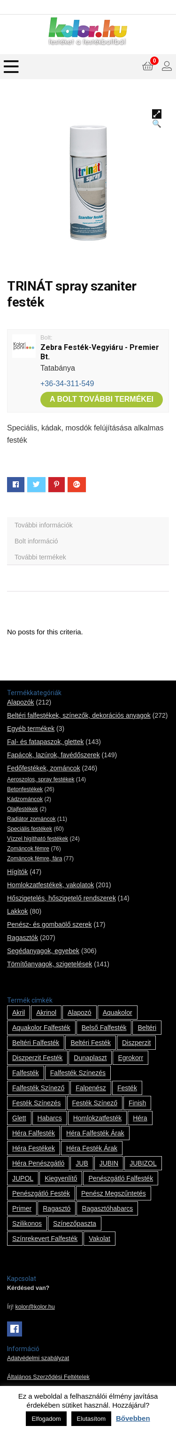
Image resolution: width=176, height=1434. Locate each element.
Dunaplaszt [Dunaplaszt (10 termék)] (90, 1057)
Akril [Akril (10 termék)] (18, 1012)
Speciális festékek (29, 829)
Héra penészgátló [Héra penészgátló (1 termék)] (38, 1163)
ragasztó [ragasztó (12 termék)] (56, 1208)
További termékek (40, 557)
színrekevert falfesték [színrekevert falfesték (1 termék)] (44, 1238)
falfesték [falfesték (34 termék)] (25, 1073)
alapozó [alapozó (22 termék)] (80, 1012)
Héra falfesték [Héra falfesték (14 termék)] (33, 1133)
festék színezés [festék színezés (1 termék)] (36, 1103)
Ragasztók (22, 937)
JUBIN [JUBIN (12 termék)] (108, 1163)
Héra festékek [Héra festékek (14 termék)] (33, 1148)
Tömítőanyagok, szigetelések (49, 964)
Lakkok (17, 911)
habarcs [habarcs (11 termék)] (50, 1118)
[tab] (88, 525)
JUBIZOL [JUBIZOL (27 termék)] (143, 1163)
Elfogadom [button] (46, 1418)
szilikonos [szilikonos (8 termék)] (27, 1223)
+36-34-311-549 (67, 384)
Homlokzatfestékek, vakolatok (50, 885)
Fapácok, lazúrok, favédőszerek (53, 755)
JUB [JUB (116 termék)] (82, 1163)
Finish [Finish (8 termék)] (137, 1103)
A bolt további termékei (101, 399)
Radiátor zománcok (31, 819)
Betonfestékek (25, 789)
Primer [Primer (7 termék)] (21, 1208)
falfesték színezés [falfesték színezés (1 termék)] (78, 1073)
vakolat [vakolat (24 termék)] (99, 1238)
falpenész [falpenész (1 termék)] (91, 1088)
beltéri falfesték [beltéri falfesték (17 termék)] (35, 1042)
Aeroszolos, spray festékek (40, 779)
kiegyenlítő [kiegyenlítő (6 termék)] (61, 1178)
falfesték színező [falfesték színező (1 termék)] (38, 1088)
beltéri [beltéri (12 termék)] (147, 1027)
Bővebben (133, 1418)
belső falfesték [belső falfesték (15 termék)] (104, 1027)
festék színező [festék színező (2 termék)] (95, 1103)
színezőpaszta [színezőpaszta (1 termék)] (74, 1223)
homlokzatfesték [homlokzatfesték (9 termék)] (97, 1118)
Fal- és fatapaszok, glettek (45, 741)
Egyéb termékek (30, 728)
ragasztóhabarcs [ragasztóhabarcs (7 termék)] (107, 1208)
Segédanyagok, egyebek (43, 951)
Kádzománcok (25, 799)
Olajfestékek (22, 809)
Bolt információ (36, 541)
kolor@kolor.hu (35, 1307)
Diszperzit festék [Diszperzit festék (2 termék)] (37, 1057)
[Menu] (11, 66)
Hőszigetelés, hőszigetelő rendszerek (61, 898)
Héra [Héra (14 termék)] (140, 1118)
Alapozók (20, 702)
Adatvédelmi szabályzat (38, 1358)
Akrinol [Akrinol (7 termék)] (46, 1012)
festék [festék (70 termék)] (127, 1088)
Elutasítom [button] (91, 1418)
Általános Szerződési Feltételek (48, 1377)
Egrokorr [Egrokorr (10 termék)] (130, 1057)
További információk (44, 525)
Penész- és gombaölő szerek (49, 924)
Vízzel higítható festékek (37, 838)
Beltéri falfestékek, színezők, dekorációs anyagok (79, 715)
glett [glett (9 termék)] (19, 1118)
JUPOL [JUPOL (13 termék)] (22, 1178)
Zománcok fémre (28, 848)
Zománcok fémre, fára (34, 858)
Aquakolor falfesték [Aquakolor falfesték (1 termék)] (41, 1027)
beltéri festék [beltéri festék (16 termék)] (90, 1042)
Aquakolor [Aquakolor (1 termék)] (117, 1012)
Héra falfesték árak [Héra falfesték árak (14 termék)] (95, 1133)
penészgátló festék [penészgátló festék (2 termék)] (41, 1193)
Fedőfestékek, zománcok (43, 768)
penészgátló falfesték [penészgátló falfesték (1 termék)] (120, 1178)
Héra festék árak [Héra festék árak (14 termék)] (91, 1148)
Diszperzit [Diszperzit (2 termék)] (136, 1042)
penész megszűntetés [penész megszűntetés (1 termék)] (113, 1193)
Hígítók (17, 871)
